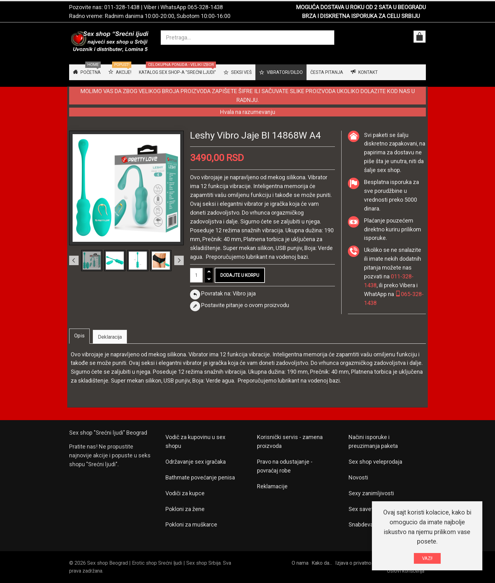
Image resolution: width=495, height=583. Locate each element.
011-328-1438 (122, 7)
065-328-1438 (205, 7)
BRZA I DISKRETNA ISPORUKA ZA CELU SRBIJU (361, 16)
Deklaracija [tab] (110, 337)
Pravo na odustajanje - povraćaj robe (285, 466)
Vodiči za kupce (185, 493)
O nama (300, 563)
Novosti (358, 477)
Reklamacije (272, 486)
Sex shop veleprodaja (375, 461)
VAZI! (427, 559)
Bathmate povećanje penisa (200, 477)
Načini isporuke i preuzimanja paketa (373, 441)
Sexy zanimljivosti (371, 493)
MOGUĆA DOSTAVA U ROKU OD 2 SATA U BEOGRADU (361, 7)
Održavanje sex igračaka (195, 461)
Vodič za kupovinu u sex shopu (195, 441)
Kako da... (322, 563)
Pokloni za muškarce (191, 524)
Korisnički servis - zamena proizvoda (290, 441)
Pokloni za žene (185, 509)
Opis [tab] (79, 336)
